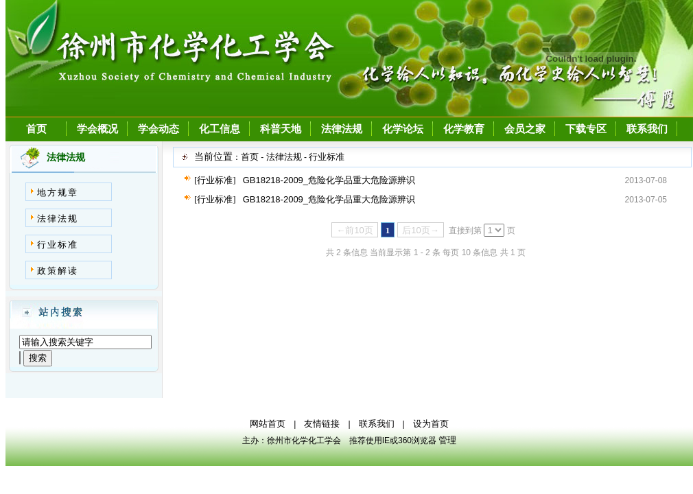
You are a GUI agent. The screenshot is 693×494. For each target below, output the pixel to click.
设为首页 (431, 424)
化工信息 (219, 129)
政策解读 (57, 271)
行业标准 (57, 244)
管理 (447, 440)
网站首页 (267, 424)
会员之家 (524, 129)
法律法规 (341, 129)
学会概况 (97, 129)
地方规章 (57, 192)
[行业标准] (215, 180)
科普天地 (280, 129)
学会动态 (158, 129)
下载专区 (586, 129)
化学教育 (463, 129)
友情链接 (322, 424)
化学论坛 (402, 129)
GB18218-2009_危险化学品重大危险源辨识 (329, 180)
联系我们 (647, 129)
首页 (36, 129)
